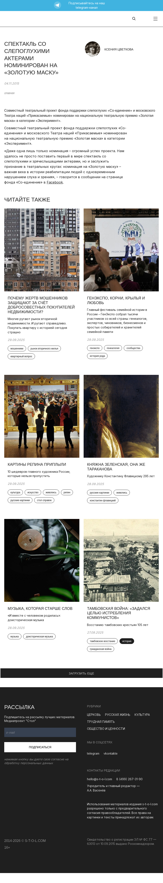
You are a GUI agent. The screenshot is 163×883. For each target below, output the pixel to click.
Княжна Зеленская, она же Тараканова (117, 470)
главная (9, 93)
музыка (15, 646)
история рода (98, 358)
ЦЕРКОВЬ (94, 725)
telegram (93, 763)
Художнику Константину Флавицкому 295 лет (118, 482)
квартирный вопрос (22, 358)
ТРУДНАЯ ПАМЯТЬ (101, 732)
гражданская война (101, 659)
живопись (51, 496)
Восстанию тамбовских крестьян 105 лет (118, 634)
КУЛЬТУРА (142, 725)
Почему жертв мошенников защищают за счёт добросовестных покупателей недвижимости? (40, 307)
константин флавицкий (103, 508)
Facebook (55, 182)
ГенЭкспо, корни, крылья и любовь (117, 302)
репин (14, 504)
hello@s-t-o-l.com (99, 789)
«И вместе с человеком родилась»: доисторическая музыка (35, 627)
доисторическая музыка (40, 646)
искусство (33, 496)
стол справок (59, 504)
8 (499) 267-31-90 (129, 789)
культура (16, 496)
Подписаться (40, 757)
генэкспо (95, 350)
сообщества (134, 350)
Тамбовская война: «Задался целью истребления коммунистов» (119, 623)
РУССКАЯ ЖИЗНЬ (117, 725)
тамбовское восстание (103, 651)
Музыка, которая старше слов (40, 618)
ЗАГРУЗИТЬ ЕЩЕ (81, 683)
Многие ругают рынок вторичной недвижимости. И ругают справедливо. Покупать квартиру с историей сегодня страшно (38, 327)
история (127, 651)
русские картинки (35, 504)
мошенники (17, 350)
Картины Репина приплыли (37, 468)
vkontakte (111, 763)
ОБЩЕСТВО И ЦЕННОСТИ (106, 739)
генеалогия (114, 350)
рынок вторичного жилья (45, 350)
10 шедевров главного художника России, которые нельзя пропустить (39, 477)
